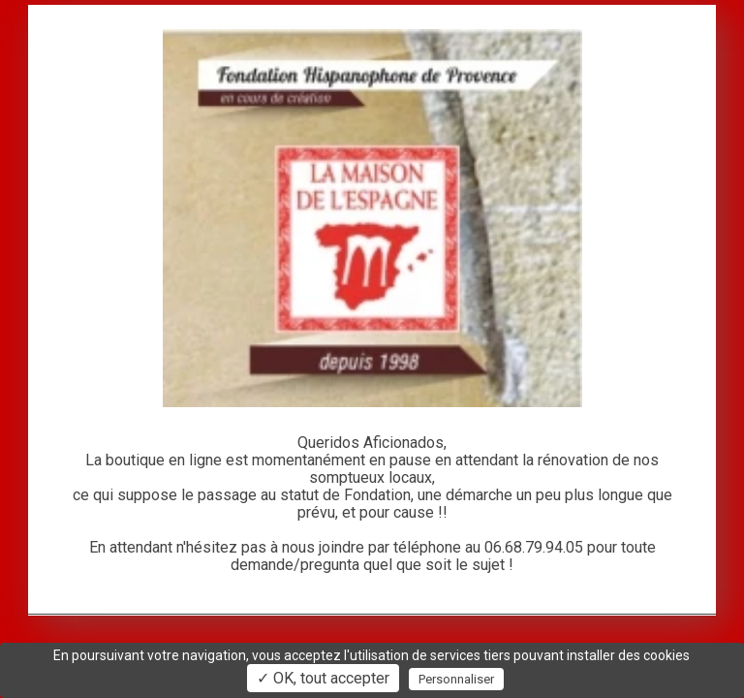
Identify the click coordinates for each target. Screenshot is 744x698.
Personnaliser (456, 679)
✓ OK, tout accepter (323, 678)
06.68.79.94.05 (533, 547)
